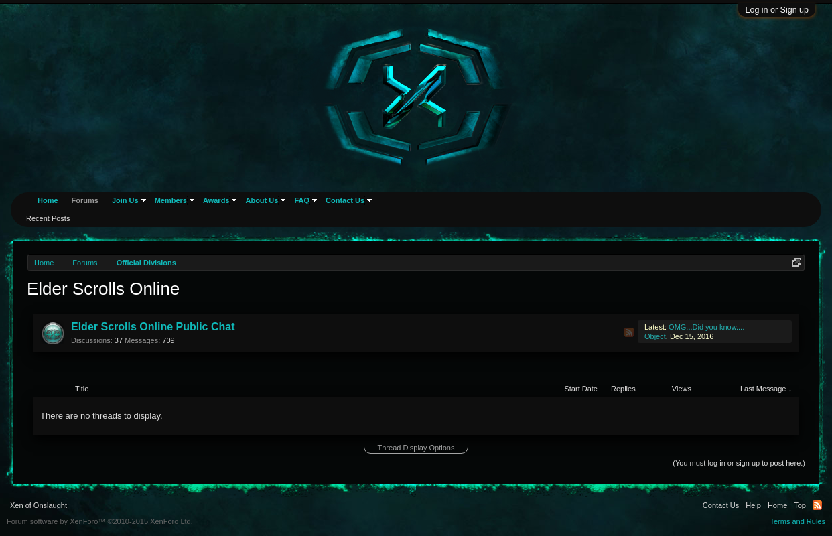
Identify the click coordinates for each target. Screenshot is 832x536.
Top (800, 505)
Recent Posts (48, 218)
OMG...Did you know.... (706, 327)
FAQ (301, 200)
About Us (261, 200)
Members (171, 200)
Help (753, 505)
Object (655, 336)
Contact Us (345, 200)
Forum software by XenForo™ (100, 521)
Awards (216, 200)
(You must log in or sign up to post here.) (739, 463)
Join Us (125, 200)
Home (48, 200)
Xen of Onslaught (38, 505)
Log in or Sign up (777, 10)
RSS (629, 332)
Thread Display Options (416, 448)
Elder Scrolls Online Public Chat (153, 326)
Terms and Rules (797, 521)
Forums (85, 200)
